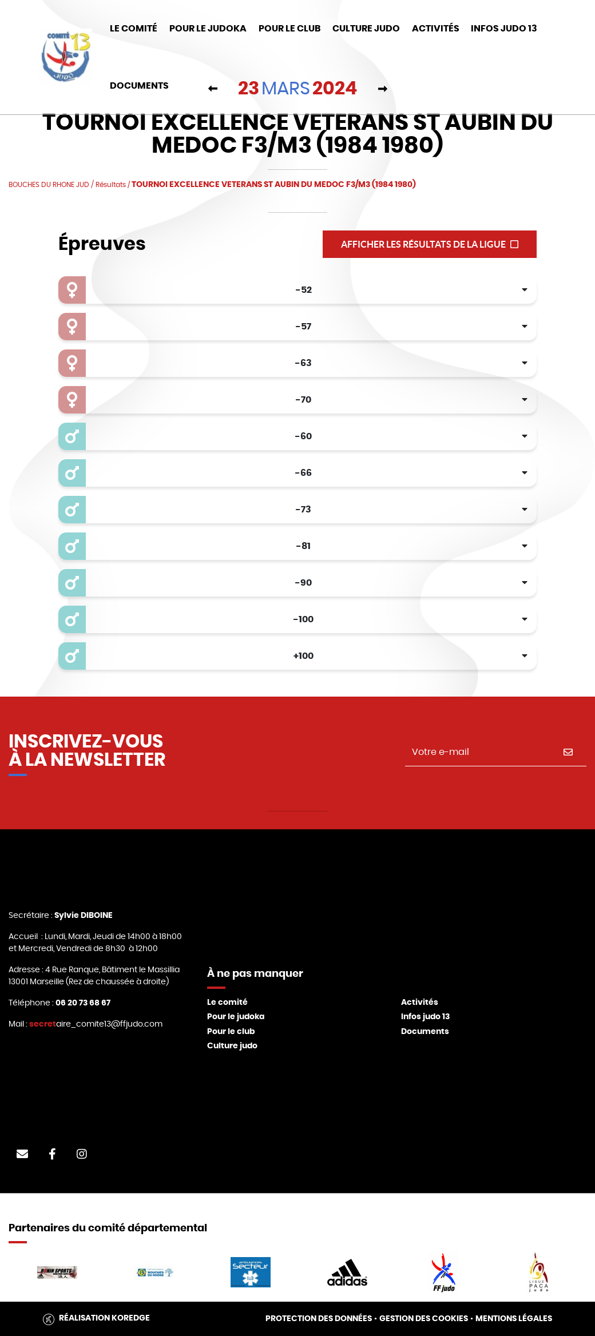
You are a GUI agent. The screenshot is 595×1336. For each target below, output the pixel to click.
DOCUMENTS (139, 85)
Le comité (227, 1003)
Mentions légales (513, 1319)
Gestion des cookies (423, 1319)
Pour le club (289, 28)
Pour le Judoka (208, 28)
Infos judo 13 (504, 28)
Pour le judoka (235, 1017)
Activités (435, 28)
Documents (425, 1032)
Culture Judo (366, 28)
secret (42, 1024)
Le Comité (133, 28)
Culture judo (232, 1046)
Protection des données (318, 1319)
